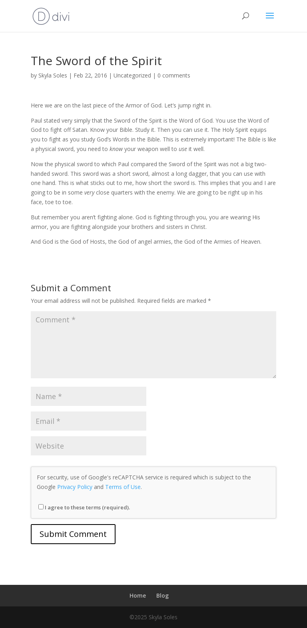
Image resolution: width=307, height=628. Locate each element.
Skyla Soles (52, 75)
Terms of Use (123, 487)
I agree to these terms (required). (84, 507)
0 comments (173, 75)
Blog (162, 595)
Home (138, 595)
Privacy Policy (74, 487)
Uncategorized (132, 75)
